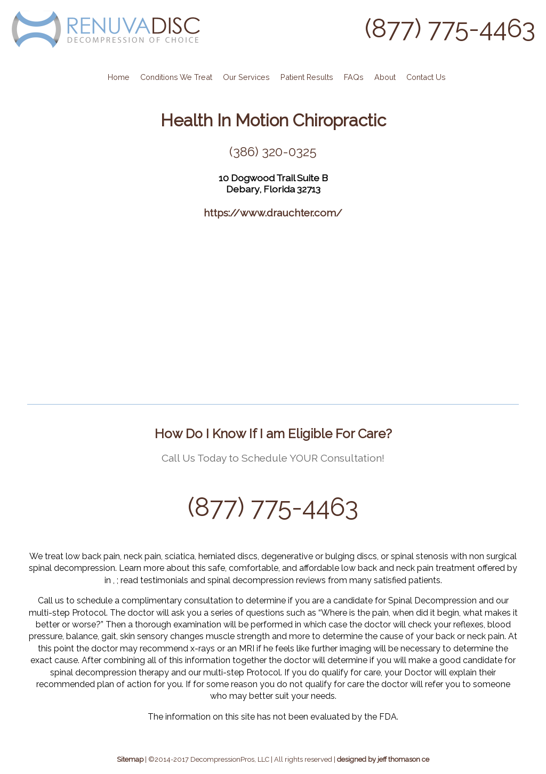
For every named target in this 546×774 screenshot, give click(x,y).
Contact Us (426, 77)
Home (119, 77)
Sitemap (130, 759)
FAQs (354, 77)
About (385, 77)
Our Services (246, 77)
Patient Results (306, 77)
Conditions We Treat (176, 77)
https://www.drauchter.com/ (273, 213)
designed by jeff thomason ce (383, 759)
